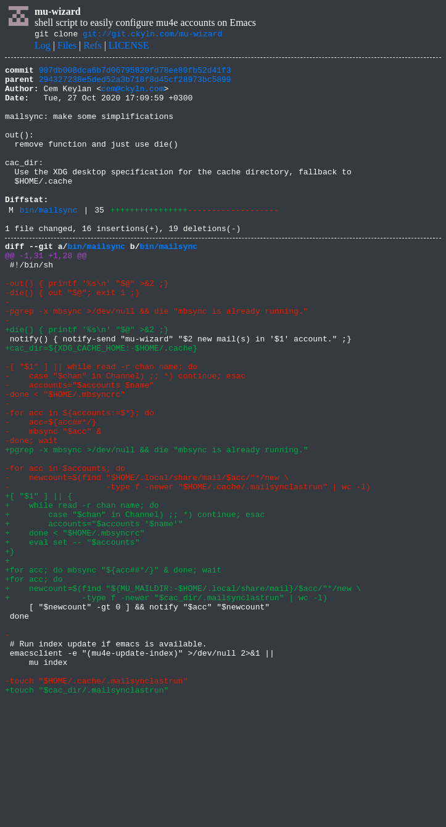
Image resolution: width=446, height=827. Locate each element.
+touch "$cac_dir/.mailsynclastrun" (86, 813)
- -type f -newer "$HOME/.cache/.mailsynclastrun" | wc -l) (188, 569)
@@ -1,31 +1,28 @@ (46, 292)
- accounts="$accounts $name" (79, 447)
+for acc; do (34, 680)
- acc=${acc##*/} (50, 491)
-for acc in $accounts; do (65, 547)
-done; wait (31, 513)
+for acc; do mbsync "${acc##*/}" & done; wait (113, 669)
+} (10, 647)
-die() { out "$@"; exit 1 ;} (72, 336)
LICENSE (129, 47)
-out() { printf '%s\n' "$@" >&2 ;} (86, 325)
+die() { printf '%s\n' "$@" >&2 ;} (86, 380)
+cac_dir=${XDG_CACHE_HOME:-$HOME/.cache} (101, 403)
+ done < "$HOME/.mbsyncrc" (74, 624)
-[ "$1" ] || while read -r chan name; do (101, 425)
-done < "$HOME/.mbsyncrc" (65, 458)
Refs (92, 47)
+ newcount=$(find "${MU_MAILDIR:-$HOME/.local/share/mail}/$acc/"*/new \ (183, 691)
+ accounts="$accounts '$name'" (94, 613)
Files (66, 47)
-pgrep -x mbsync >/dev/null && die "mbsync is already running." (156, 358)
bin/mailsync (49, 240)
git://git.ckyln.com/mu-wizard (152, 35)
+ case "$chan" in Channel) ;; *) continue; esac (135, 602)
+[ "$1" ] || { (38, 580)
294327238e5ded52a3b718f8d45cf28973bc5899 (135, 84)
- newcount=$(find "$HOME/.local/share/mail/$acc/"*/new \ (147, 558)
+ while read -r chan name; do (82, 591)
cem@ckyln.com (132, 95)
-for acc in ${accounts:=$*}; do (79, 480)
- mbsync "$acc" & (53, 502)
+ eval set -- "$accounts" (72, 636)
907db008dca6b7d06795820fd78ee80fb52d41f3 (135, 73)
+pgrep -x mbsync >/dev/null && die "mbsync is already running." (156, 525)
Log (43, 47)
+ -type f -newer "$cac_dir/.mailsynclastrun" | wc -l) (166, 702)
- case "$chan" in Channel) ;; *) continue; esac (125, 436)
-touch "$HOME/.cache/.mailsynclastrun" (96, 802)
